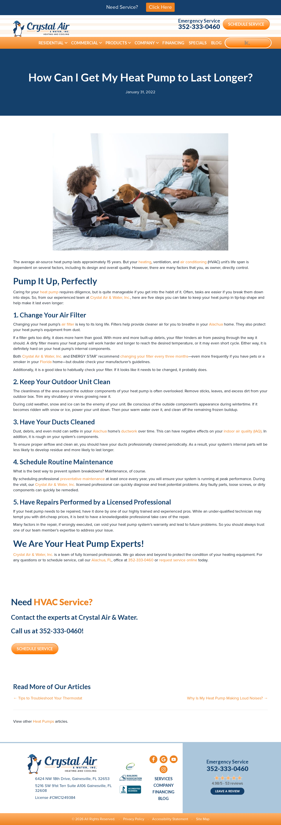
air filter (67, 324)
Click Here (160, 7)
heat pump (49, 292)
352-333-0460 (199, 26)
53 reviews (234, 783)
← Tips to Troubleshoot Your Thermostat (47, 698)
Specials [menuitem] (198, 42)
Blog (163, 798)
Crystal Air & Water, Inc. (110, 297)
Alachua (216, 324)
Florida (46, 362)
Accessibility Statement (170, 818)
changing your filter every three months (154, 356)
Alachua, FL (102, 560)
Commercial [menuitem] (84, 42)
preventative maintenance (82, 479)
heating (145, 262)
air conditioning (193, 262)
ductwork (129, 431)
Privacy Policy (133, 818)
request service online (178, 560)
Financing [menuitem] (173, 42)
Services (164, 778)
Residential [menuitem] (51, 42)
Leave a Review (227, 791)
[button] (66, 42)
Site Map (202, 818)
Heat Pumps (43, 721)
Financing (163, 791)
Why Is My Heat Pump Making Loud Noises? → (227, 698)
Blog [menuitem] (216, 42)
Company (163, 785)
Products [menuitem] (116, 42)
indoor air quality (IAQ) (242, 431)
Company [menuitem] (145, 42)
